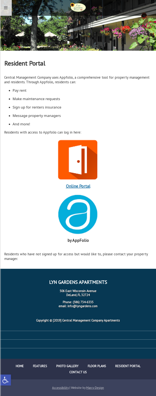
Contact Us (78, 372)
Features (40, 366)
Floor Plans (97, 366)
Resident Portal (127, 366)
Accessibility (60, 388)
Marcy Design (95, 388)
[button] (5, 380)
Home (20, 366)
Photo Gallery (67, 366)
